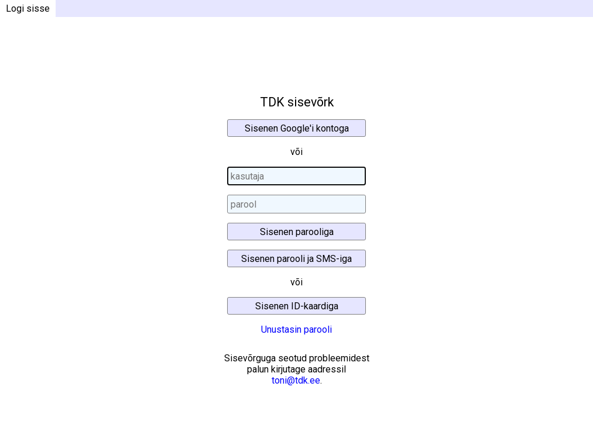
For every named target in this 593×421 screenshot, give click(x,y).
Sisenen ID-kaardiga (296, 306)
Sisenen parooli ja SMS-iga (296, 258)
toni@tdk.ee (296, 380)
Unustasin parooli (296, 329)
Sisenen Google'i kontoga (297, 128)
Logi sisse (28, 8)
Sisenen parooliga (297, 231)
